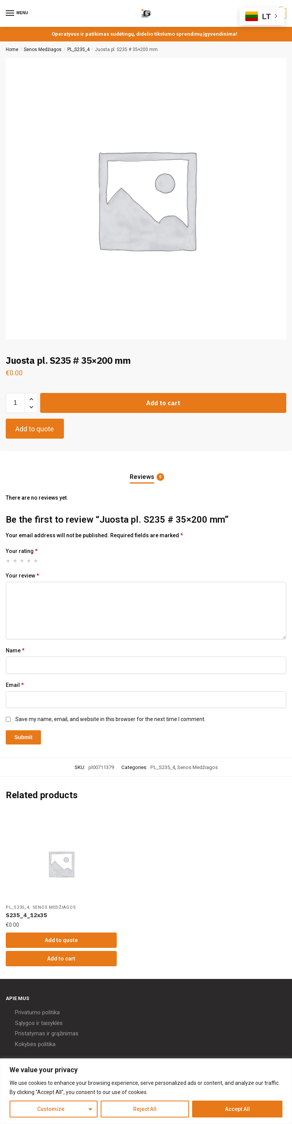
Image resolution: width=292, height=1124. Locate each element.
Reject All (145, 1109)
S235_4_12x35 (26, 915)
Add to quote (34, 429)
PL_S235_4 (78, 49)
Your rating (22, 551)
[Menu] (17, 13)
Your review (22, 576)
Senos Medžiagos (43, 49)
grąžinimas (64, 1033)
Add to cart (163, 403)
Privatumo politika (37, 1012)
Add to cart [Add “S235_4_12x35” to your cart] (61, 959)
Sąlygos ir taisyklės (39, 1023)
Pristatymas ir (32, 1033)
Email (15, 685)
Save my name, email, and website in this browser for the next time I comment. (110, 719)
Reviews (142, 477)
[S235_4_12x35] (61, 863)
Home (12, 49)
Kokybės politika (35, 1044)
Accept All (237, 1109)
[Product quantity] (15, 403)
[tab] (146, 471)
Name (15, 650)
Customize (50, 1109)
